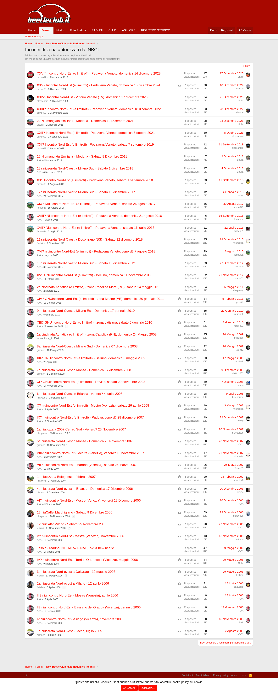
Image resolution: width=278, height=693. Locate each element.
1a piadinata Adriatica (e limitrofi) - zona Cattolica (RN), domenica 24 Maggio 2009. (97, 334)
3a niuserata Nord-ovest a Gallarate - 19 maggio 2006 (76, 572)
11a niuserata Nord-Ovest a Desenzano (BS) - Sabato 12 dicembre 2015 (90, 239)
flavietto (41, 243)
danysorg (238, 587)
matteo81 (238, 231)
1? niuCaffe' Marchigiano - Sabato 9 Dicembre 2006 (74, 512)
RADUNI (97, 30)
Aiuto (234, 675)
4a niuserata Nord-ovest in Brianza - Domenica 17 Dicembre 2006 (85, 489)
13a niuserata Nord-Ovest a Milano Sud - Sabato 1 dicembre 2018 (85, 168)
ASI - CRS (128, 30)
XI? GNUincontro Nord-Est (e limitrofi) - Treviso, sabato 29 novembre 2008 (91, 382)
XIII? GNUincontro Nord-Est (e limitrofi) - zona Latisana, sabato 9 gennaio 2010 (94, 322)
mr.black (239, 361)
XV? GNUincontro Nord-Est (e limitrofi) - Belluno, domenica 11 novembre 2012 (94, 275)
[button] (27, 675)
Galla (240, 563)
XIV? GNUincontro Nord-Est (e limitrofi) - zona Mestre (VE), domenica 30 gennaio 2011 (100, 299)
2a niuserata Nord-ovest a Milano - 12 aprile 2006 (73, 583)
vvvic (240, 420)
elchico (239, 88)
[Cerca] (245, 30)
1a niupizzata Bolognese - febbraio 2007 (66, 477)
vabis (240, 77)
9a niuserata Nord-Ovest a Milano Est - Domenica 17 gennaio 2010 (86, 311)
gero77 (239, 302)
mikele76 (238, 337)
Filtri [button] (245, 66)
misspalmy (237, 290)
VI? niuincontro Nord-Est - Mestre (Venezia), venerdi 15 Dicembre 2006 (89, 500)
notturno (239, 539)
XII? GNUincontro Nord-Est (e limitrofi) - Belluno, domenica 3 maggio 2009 (91, 358)
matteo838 (237, 515)
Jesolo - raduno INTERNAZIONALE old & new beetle (75, 548)
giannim (41, 350)
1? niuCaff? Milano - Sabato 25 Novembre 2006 (71, 524)
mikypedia (238, 243)
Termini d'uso (203, 675)
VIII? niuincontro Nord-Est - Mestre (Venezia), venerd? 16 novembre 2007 (90, 453)
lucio (39, 338)
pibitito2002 (237, 373)
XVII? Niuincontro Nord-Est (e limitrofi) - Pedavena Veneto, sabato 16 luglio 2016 (95, 228)
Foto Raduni (78, 30)
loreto (240, 385)
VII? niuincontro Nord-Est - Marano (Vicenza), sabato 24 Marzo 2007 (87, 465)
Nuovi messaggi (34, 36)
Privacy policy (220, 675)
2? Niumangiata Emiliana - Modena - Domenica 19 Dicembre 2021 (85, 121)
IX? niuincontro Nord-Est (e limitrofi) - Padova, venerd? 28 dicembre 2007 (90, 417)
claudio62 (238, 278)
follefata (41, 587)
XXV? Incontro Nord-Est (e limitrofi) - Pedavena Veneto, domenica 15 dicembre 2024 (98, 85)
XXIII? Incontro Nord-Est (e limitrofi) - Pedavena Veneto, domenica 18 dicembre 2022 (99, 109)
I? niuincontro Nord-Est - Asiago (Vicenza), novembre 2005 (80, 619)
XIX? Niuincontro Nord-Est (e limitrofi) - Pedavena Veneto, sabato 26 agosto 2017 (96, 204)
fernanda (41, 207)
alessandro (42, 101)
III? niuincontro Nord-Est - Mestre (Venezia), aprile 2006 (77, 595)
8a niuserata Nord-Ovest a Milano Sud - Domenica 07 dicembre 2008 (87, 346)
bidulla (240, 100)
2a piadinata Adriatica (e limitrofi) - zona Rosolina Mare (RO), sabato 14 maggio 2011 (99, 287)
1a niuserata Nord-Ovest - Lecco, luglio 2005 (69, 631)
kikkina (40, 528)
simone (239, 112)
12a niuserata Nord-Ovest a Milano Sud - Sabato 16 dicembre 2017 (86, 192)
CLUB (112, 30)
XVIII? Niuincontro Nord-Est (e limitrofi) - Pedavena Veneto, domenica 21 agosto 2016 (99, 216)
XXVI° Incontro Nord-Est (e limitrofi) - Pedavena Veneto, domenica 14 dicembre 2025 (99, 73)
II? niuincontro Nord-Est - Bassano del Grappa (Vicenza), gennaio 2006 (89, 607)
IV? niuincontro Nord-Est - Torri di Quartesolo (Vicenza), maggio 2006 (87, 560)
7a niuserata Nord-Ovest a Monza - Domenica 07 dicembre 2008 (84, 370)
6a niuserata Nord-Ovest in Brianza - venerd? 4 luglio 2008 (79, 394)
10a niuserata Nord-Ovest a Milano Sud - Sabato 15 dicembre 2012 (86, 263)
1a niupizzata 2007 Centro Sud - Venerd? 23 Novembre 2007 (81, 429)
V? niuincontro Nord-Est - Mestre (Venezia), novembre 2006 (80, 536)
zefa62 (239, 349)
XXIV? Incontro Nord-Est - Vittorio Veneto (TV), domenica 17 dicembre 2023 (92, 97)
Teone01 (239, 468)
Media (60, 30)
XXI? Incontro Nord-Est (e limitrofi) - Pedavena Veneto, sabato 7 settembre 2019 (95, 144)
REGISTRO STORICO (155, 30)
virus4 (240, 492)
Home (32, 30)
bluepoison (237, 397)
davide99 (41, 77)
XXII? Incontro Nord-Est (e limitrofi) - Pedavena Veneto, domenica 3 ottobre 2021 (96, 133)
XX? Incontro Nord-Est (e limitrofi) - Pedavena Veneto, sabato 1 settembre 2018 (95, 180)
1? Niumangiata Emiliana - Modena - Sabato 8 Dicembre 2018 (82, 156)
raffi (241, 183)
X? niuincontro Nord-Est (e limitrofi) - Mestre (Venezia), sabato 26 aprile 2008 (93, 405)
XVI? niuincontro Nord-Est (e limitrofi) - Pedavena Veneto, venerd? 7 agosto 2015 (96, 251)
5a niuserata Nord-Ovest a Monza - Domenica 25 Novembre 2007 (85, 441)
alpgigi (40, 124)
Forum (46, 30)
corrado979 (237, 207)
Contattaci (187, 675)
